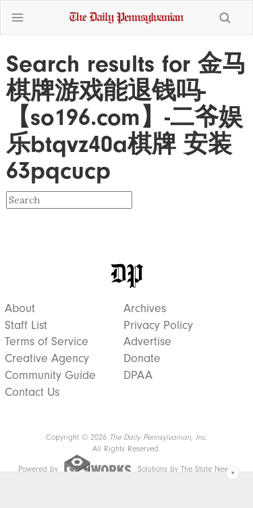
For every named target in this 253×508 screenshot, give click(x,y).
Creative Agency (47, 358)
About (20, 308)
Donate (142, 358)
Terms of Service (46, 342)
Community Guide (50, 375)
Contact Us (32, 392)
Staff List (26, 325)
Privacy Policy (158, 325)
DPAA (137, 375)
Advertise (147, 342)
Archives (144, 308)
